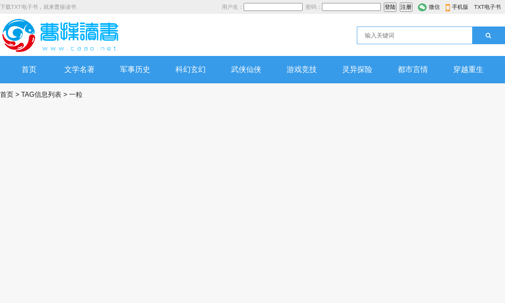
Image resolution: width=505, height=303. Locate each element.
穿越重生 (468, 69)
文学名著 (79, 69)
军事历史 (135, 69)
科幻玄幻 (190, 69)
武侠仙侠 (246, 69)
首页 (29, 69)
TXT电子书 (487, 7)
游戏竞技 (302, 69)
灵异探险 (357, 69)
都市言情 (413, 69)
